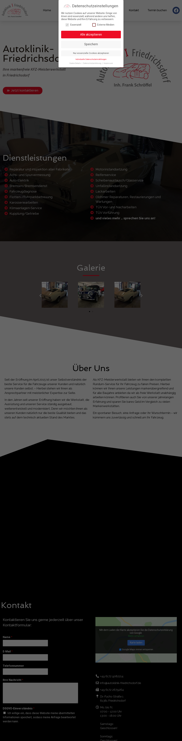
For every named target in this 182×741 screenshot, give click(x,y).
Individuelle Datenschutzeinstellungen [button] (91, 59)
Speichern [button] (91, 44)
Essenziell (73, 24)
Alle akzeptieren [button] (91, 34)
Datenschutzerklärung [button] (92, 63)
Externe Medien (103, 24)
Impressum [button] (108, 63)
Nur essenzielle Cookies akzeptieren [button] (91, 53)
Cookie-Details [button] (75, 63)
